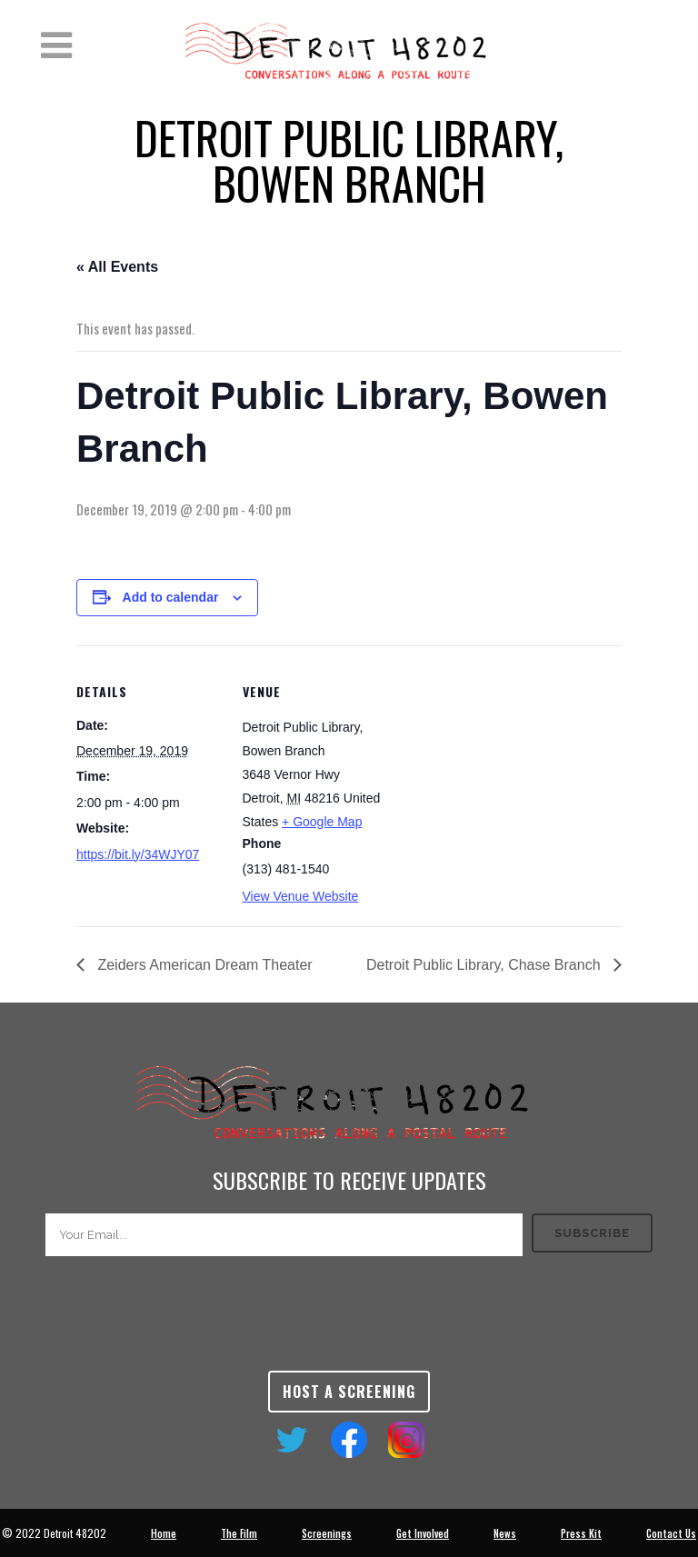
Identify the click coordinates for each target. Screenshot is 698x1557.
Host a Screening (349, 1391)
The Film (239, 1533)
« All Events (117, 266)
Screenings (327, 1533)
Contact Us (671, 1533)
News (505, 1533)
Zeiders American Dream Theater (203, 965)
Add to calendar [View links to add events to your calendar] (171, 597)
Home (163, 1533)
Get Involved (422, 1533)
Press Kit (581, 1533)
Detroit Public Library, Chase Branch (485, 965)
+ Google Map (322, 821)
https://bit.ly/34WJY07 (137, 854)
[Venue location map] (504, 771)
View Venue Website (301, 896)
